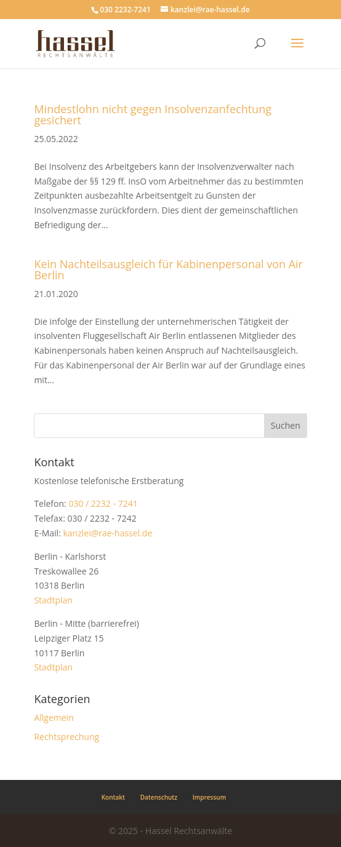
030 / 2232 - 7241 (102, 503)
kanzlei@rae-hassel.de (107, 533)
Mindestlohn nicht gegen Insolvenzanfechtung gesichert (152, 114)
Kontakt (113, 797)
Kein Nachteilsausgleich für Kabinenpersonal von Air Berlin (168, 269)
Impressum (210, 797)
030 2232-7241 (125, 9)
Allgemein (53, 717)
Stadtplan (53, 600)
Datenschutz (158, 797)
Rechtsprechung (66, 736)
